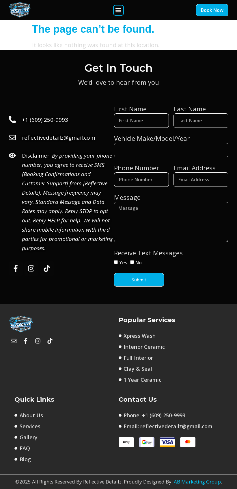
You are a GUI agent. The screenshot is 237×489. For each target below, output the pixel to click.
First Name (130, 108)
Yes (123, 262)
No (138, 262)
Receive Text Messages (148, 252)
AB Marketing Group (197, 481)
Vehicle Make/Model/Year (152, 138)
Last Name (189, 108)
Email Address (194, 167)
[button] (118, 10)
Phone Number (136, 167)
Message (127, 197)
